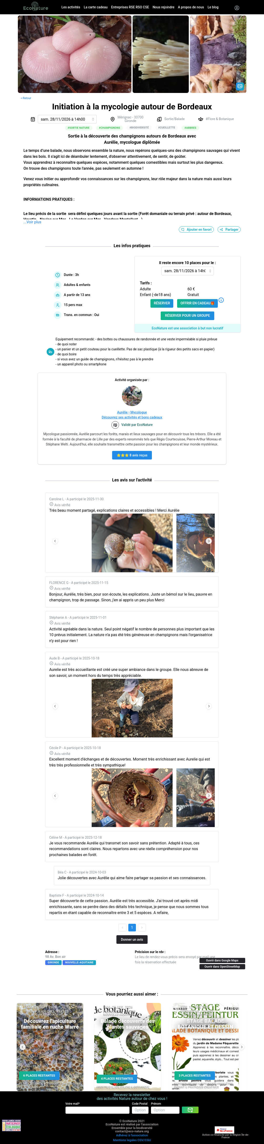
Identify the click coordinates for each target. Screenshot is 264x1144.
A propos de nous (191, 7)
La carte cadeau (96, 7)
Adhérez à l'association (132, 1135)
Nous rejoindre (163, 7)
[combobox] (67, 119)
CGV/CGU (144, 1140)
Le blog (213, 7)
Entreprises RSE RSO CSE (130, 7)
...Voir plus (32, 222)
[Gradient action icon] (240, 86)
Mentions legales (125, 1140)
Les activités (70, 7)
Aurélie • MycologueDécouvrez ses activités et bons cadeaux (132, 414)
